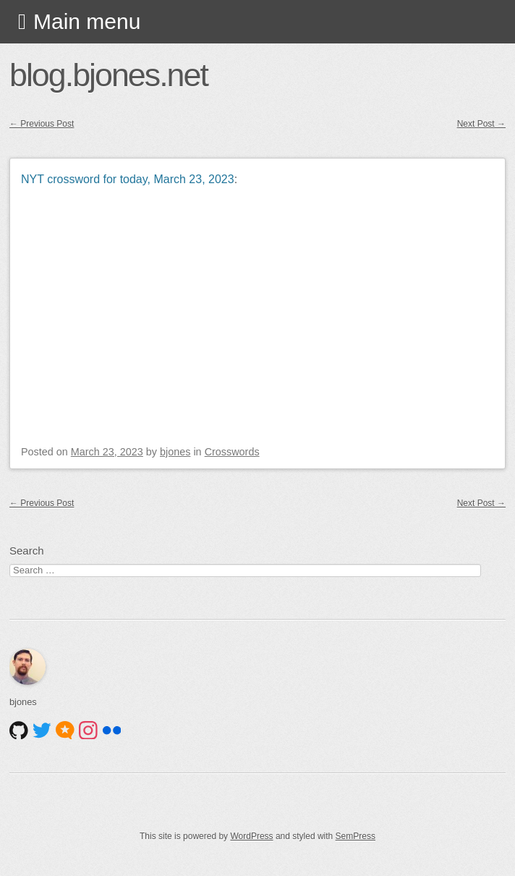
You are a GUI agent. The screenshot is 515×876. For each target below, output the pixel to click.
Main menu (86, 21)
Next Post (481, 124)
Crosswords (232, 452)
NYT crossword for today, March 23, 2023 (127, 179)
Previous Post (41, 124)
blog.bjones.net (108, 74)
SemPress (355, 836)
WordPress (251, 836)
